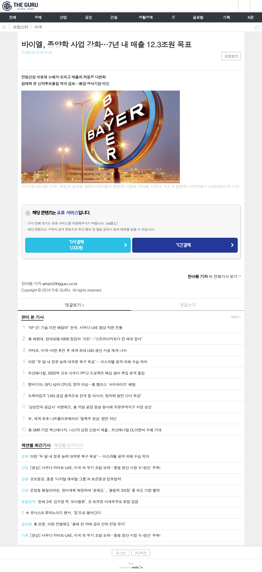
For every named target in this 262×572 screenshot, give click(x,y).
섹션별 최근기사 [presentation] (35, 445)
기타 (54, 62)
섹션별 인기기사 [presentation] (68, 445)
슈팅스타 (20, 27)
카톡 (44, 62)
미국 (38, 27)
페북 (25, 62)
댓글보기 (74, 305)
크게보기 (231, 56)
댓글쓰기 (188, 305)
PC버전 (140, 552)
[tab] (36, 446)
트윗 (35, 62)
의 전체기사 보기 (212, 276)
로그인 (121, 552)
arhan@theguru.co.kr (59, 283)
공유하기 (257, 27)
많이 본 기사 (32, 317)
